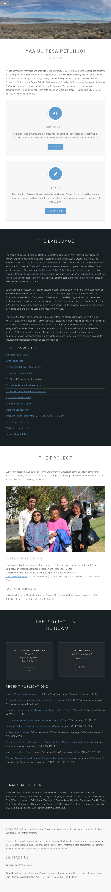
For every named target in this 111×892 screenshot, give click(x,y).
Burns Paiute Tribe (14, 361)
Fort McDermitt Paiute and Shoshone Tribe (26, 391)
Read (29, 670)
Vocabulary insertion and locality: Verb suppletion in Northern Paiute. (38, 710)
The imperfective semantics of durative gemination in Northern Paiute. (39, 700)
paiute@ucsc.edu (23, 865)
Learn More (56, 211)
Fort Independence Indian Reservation (24, 385)
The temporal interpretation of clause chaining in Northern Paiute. (37, 720)
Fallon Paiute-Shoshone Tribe (20, 373)
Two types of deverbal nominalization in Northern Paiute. (33, 726)
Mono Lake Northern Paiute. (19, 752)
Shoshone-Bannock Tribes (18, 410)
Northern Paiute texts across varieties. (24, 694)
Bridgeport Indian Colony (17, 354)
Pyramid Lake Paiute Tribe (18, 397)
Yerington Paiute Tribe (16, 434)
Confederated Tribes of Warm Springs (23, 367)
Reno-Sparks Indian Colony (18, 403)
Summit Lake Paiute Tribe (18, 422)
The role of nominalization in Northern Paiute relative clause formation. (39, 758)
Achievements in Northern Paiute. (21, 732)
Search (55, 147)
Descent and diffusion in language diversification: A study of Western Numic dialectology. (48, 742)
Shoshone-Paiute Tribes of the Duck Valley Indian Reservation (35, 416)
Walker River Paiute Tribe (17, 428)
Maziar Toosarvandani (16, 576)
